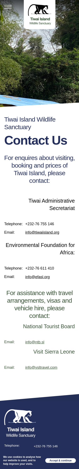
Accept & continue (61, 460)
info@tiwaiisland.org (42, 232)
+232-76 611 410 (39, 268)
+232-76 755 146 (39, 224)
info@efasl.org (37, 277)
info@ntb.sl (34, 342)
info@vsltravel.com (41, 367)
